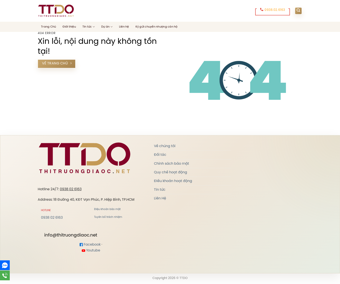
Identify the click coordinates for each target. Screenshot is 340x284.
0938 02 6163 (71, 189)
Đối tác (160, 155)
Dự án (107, 27)
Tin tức (88, 27)
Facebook (90, 244)
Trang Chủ (48, 26)
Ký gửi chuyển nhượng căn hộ (157, 26)
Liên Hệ (160, 198)
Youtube (91, 250)
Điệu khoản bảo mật (107, 209)
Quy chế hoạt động (170, 172)
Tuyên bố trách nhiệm (108, 217)
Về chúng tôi (164, 146)
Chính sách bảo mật (171, 164)
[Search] (298, 10)
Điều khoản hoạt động (173, 181)
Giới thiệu (69, 26)
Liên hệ (124, 26)
